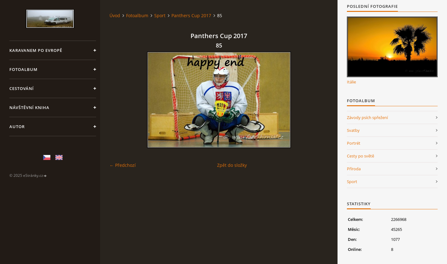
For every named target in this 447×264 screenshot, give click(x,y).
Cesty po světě (360, 156)
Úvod (114, 15)
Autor (17, 126)
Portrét (353, 143)
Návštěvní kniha (29, 107)
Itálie (351, 82)
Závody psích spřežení (367, 117)
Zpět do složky (232, 165)
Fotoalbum (23, 69)
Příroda (354, 169)
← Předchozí (122, 165)
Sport (159, 15)
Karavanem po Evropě (35, 50)
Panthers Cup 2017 (191, 15)
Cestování (21, 88)
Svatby (353, 130)
